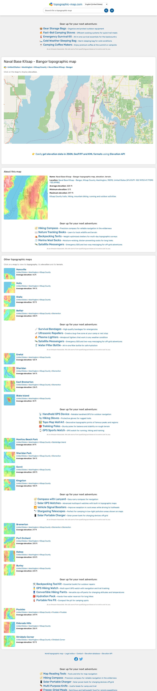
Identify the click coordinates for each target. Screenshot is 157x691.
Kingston (21, 480)
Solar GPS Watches (49, 503)
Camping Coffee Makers (57, 44)
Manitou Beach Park (27, 439)
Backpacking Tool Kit (49, 583)
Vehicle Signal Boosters (51, 507)
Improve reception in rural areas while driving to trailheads (93, 507)
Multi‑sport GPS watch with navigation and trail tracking (84, 588)
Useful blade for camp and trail (82, 686)
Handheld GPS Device (56, 414)
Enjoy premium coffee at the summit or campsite (95, 45)
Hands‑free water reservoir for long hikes (75, 596)
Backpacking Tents (50, 236)
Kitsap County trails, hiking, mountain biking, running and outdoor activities (83, 196)
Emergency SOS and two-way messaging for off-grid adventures (94, 244)
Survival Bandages (49, 329)
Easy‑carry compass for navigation (83, 499)
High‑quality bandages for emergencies (80, 329)
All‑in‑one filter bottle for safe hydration (80, 345)
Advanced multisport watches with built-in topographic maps (90, 503)
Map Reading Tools (54, 673)
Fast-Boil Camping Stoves (59, 32)
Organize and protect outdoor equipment (86, 29)
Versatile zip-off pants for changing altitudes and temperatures (96, 592)
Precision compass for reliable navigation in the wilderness (86, 228)
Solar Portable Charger (51, 515)
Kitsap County (45, 272)
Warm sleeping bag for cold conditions (95, 41)
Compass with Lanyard (51, 499)
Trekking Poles (51, 426)
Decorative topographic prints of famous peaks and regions (92, 422)
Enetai (19, 354)
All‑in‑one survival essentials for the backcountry (95, 37)
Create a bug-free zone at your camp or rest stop (86, 333)
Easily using (80, 154)
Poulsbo (20, 609)
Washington (33, 272)
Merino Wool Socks (49, 240)
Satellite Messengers (51, 244)
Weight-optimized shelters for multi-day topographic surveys (90, 236)
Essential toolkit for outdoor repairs (79, 584)
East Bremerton (24, 382)
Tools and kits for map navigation (82, 674)
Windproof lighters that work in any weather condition (84, 337)
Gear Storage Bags (54, 28)
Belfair (19, 310)
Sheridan (21, 368)
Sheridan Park (23, 453)
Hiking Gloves (51, 418)
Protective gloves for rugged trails (76, 418)
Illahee (19, 552)
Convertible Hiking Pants (51, 592)
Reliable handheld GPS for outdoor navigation (91, 414)
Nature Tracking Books (52, 232)
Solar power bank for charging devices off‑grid (87, 515)
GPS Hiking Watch (47, 588)
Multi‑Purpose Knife (55, 685)
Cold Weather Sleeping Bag (59, 40)
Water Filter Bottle (49, 345)
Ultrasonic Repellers (50, 333)
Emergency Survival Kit (57, 36)
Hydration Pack (45, 596)
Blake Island (22, 395)
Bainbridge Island (59, 442)
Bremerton (56, 313)
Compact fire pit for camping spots (73, 600)
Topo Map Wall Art (53, 422)
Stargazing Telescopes (51, 511)
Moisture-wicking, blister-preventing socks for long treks (88, 240)
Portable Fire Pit (46, 600)
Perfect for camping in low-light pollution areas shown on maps (95, 511)
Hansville (21, 269)
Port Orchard (23, 538)
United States (21, 272)
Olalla (19, 297)
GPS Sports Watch (54, 430)
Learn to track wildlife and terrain (82, 232)
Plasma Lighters (48, 337)
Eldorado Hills (23, 623)
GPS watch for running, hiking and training (85, 430)
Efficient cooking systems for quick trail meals (97, 33)
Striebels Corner (25, 637)
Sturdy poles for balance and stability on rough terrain (86, 426)
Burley (19, 565)
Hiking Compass (48, 228)
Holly (19, 283)
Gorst (19, 466)
